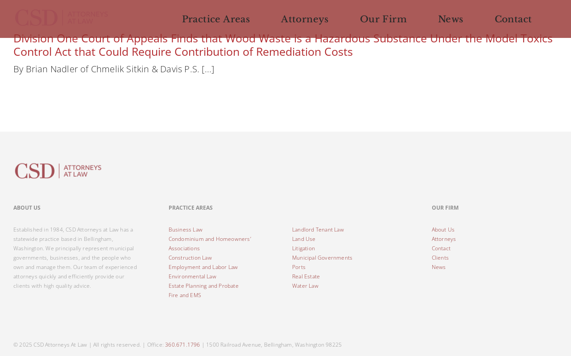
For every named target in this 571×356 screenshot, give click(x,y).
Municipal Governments (322, 257)
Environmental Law (192, 276)
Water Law (305, 286)
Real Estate (306, 276)
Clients (440, 257)
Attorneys (444, 239)
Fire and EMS (185, 295)
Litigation (303, 248)
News (439, 267)
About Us (443, 229)
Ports (299, 267)
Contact (441, 248)
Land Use (304, 239)
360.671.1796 (182, 344)
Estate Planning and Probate (204, 286)
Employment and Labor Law (203, 267)
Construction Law (190, 257)
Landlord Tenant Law (318, 229)
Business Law (186, 229)
